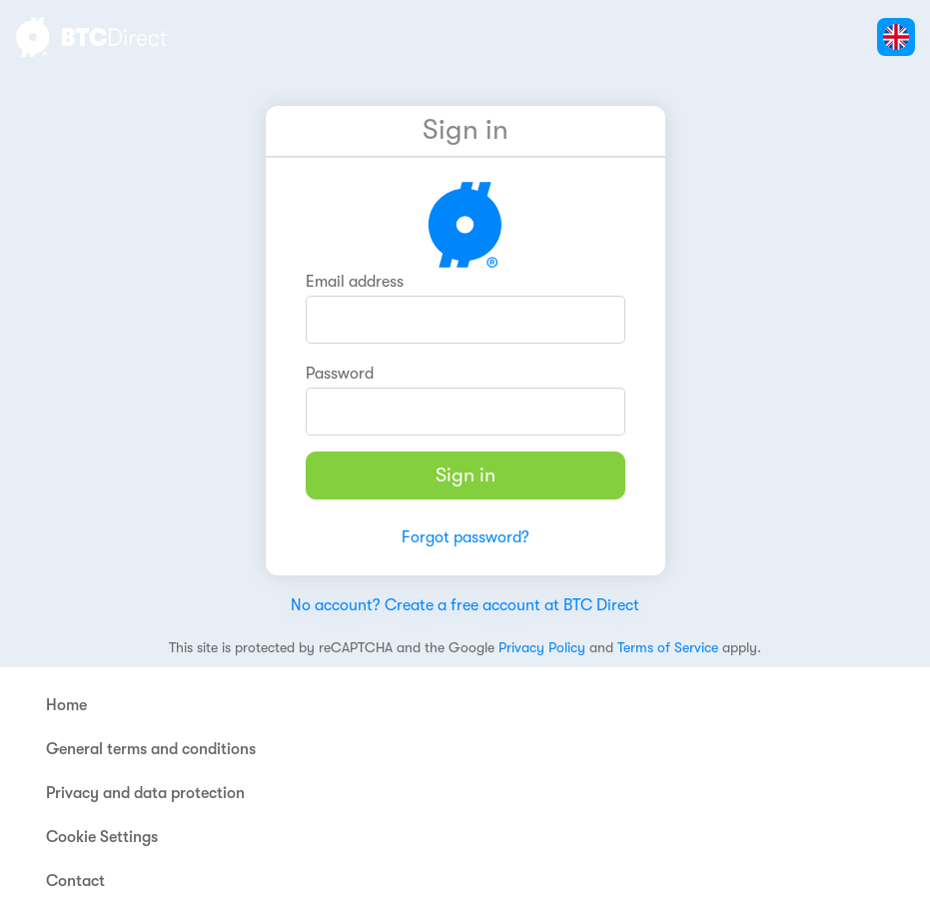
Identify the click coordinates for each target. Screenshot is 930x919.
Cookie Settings (102, 837)
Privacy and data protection (145, 793)
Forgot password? (465, 537)
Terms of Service (667, 647)
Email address (355, 282)
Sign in (465, 474)
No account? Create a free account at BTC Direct (465, 605)
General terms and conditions (151, 749)
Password (340, 374)
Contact (75, 881)
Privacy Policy (541, 647)
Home (66, 705)
